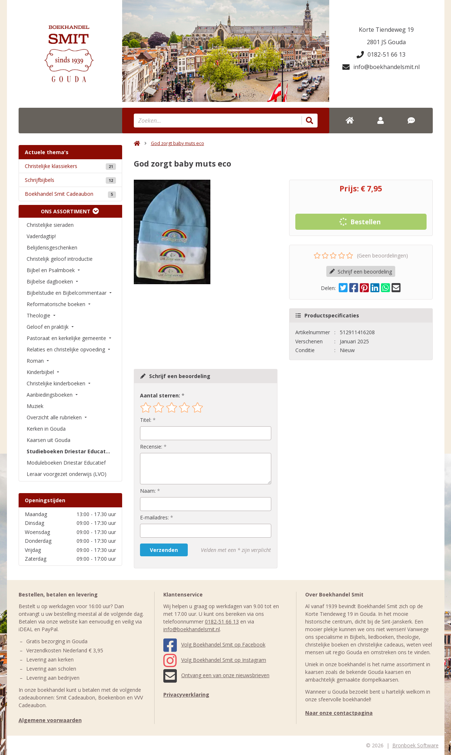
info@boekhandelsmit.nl (381, 67)
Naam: (148, 490)
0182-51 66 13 (381, 54)
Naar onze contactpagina (339, 712)
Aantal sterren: (160, 395)
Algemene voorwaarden (50, 720)
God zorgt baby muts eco (177, 143)
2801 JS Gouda (386, 42)
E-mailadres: (154, 517)
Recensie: (151, 446)
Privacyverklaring (186, 694)
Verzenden (164, 549)
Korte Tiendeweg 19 (386, 30)
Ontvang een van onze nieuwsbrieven (216, 675)
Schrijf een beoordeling (361, 271)
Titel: (145, 419)
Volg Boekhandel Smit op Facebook (214, 644)
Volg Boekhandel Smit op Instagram (214, 659)
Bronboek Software (415, 745)
